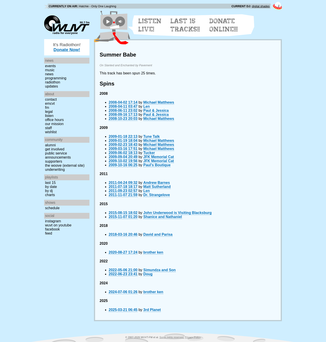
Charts (50, 195)
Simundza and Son (159, 270)
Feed (48, 233)
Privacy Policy (193, 337)
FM (47, 107)
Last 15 (50, 183)
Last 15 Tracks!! (185, 25)
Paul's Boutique (156, 165)
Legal (49, 112)
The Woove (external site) (64, 165)
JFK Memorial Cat (158, 157)
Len (146, 106)
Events (50, 66)
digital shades (261, 6)
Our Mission (54, 124)
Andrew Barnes (156, 183)
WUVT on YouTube (58, 225)
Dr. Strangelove (156, 195)
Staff (48, 128)
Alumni (50, 145)
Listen (49, 116)
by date (51, 187)
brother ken (153, 252)
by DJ (49, 191)
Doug (148, 274)
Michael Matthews (158, 102)
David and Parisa (158, 234)
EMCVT (50, 103)
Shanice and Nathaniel (162, 217)
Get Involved (54, 149)
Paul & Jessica (156, 110)
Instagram (53, 221)
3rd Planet (152, 310)
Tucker (149, 153)
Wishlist (51, 132)
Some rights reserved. (171, 337)
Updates (51, 86)
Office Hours (54, 120)
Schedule (52, 208)
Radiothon (52, 82)
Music (50, 70)
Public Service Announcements (58, 155)
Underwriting (55, 169)
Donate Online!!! (223, 25)
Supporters (53, 161)
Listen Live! (150, 25)
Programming (55, 78)
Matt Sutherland (157, 187)
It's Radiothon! (67, 47)
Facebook (52, 229)
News (49, 74)
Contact (51, 99)
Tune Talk (151, 136)
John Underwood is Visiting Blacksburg (177, 213)
